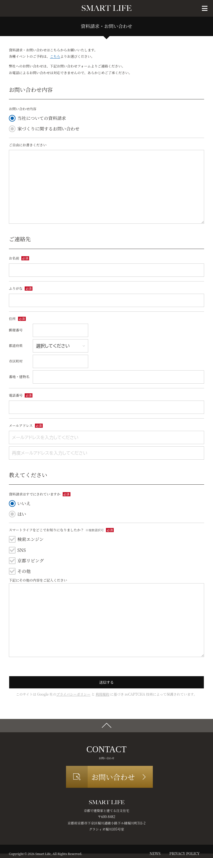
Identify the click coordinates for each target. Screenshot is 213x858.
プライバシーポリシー (73, 694)
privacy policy (184, 853)
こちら (55, 56)
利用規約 (102, 694)
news (154, 853)
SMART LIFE (106, 8)
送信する (106, 682)
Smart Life (43, 853)
